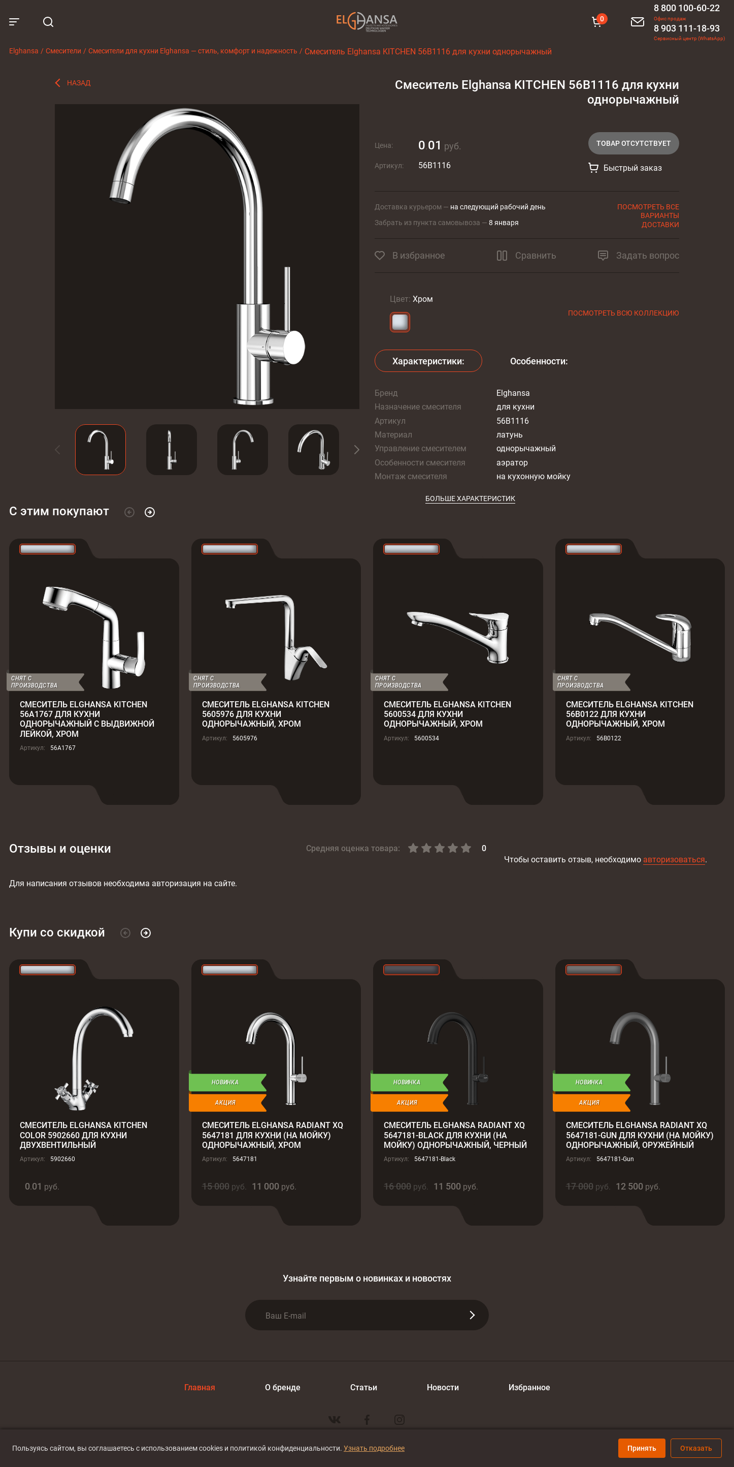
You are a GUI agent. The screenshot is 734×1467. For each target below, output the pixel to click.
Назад (79, 82)
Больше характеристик (470, 498)
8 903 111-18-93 (687, 28)
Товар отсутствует (633, 143)
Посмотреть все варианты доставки (648, 215)
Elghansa (367, 22)
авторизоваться (674, 859)
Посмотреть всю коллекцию (623, 313)
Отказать (696, 1448)
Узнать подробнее (374, 1448)
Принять (641, 1448)
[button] (65, 449)
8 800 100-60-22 (687, 8)
